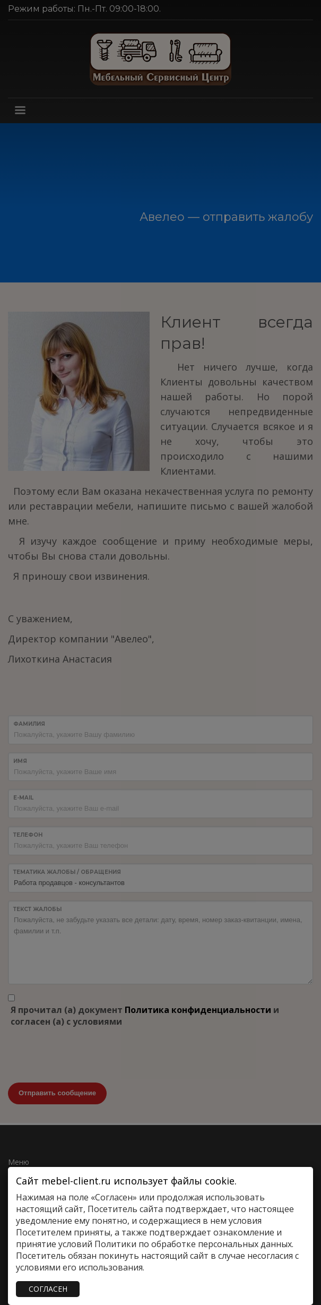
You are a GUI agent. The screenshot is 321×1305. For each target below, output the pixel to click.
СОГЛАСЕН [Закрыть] (48, 1289)
